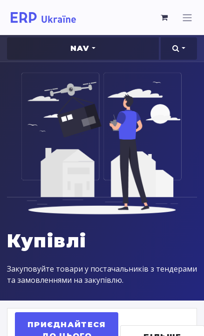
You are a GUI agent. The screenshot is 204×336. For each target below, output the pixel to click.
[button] (179, 48)
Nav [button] (80, 48)
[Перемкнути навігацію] (187, 17)
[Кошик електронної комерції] (164, 17)
